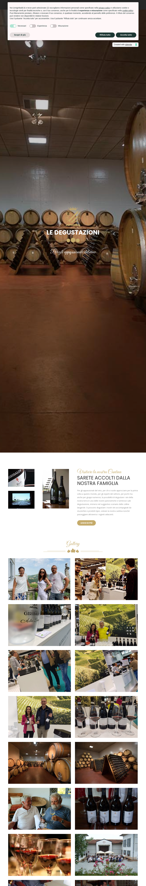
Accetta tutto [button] (126, 35)
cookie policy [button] (127, 10)
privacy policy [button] (104, 8)
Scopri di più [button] (20, 35)
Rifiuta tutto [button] (105, 35)
